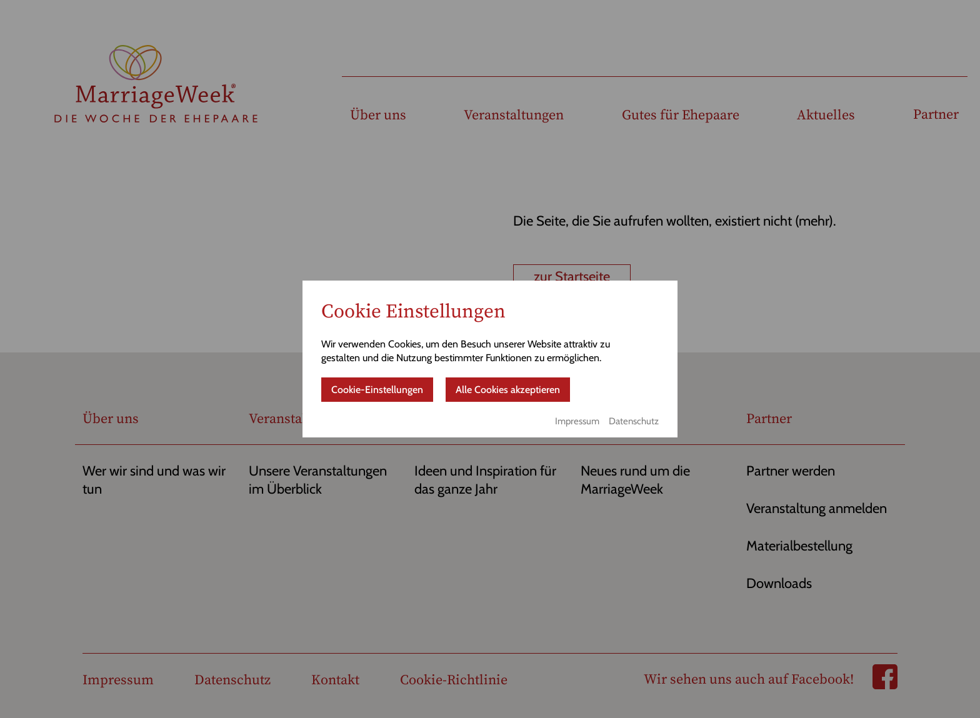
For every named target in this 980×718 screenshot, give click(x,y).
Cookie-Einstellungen (377, 390)
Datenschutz (634, 421)
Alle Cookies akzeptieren (508, 390)
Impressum (577, 421)
